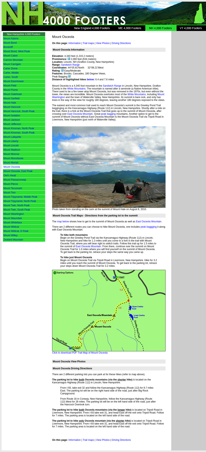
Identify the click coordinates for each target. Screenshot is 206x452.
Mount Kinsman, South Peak (19, 132)
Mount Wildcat (11, 226)
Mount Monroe (11, 154)
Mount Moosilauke (13, 158)
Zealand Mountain (13, 239)
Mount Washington (13, 214)
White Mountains (76, 88)
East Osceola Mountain (80, 113)
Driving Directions (121, 43)
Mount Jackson (11, 119)
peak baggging (149, 226)
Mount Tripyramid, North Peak (19, 201)
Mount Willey (10, 235)
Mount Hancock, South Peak (19, 111)
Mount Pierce (10, 184)
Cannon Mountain (13, 59)
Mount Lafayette (12, 137)
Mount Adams (10, 38)
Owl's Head (9, 175)
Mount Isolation (11, 115)
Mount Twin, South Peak (16, 209)
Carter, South (10, 77)
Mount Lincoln (11, 145)
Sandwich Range (70, 64)
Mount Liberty (10, 141)
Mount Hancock (11, 107)
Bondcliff (8, 47)
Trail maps (88, 43)
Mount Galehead (12, 94)
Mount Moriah (10, 162)
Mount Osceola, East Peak (17, 171)
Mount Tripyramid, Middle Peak (20, 196)
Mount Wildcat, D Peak (15, 231)
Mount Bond (10, 42)
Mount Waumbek (12, 218)
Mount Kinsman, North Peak (18, 128)
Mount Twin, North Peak (16, 205)
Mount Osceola (11, 166)
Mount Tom (9, 192)
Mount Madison (11, 149)
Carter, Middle (11, 72)
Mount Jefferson (12, 124)
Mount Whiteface (12, 222)
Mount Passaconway (14, 179)
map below (63, 221)
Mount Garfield (11, 98)
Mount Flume (10, 89)
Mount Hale (9, 102)
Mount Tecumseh (12, 188)
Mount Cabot (10, 55)
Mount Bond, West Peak (16, 51)
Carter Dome (10, 68)
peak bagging (108, 113)
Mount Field (9, 85)
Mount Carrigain (12, 64)
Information (74, 43)
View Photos (103, 43)
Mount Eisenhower (13, 81)
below (90, 79)
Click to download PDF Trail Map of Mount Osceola (79, 352)
